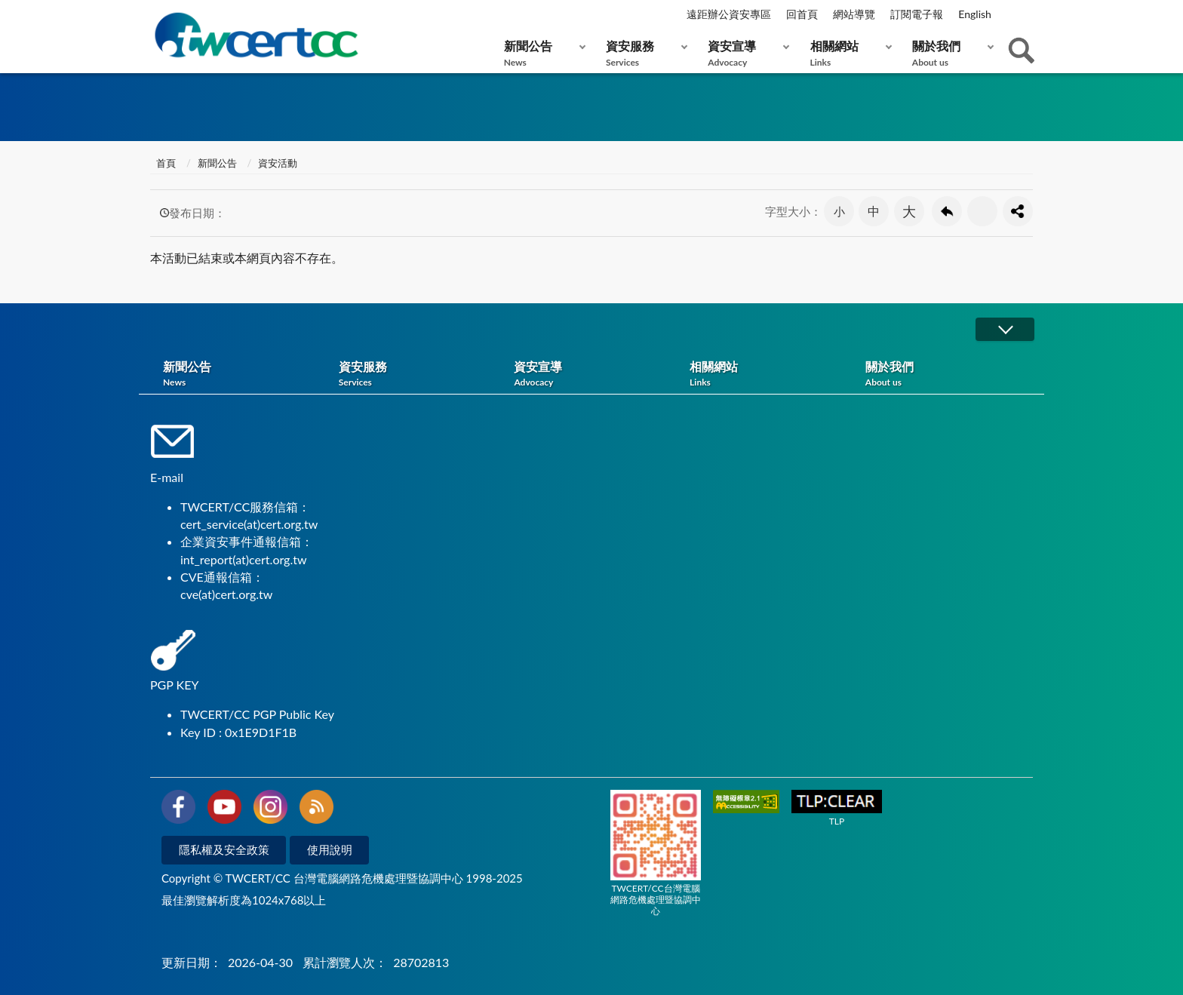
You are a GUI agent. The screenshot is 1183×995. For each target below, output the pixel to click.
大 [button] (909, 211)
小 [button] (839, 211)
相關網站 (847, 53)
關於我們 (949, 53)
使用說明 (329, 849)
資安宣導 (745, 53)
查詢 (1021, 50)
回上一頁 (947, 211)
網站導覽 (854, 14)
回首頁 (802, 14)
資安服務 (643, 53)
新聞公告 (541, 53)
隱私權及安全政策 (224, 849)
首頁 (165, 163)
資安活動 (277, 163)
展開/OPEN (1005, 329)
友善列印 (982, 211)
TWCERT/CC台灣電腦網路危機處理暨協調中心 (655, 853)
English (974, 14)
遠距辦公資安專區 (729, 14)
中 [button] (874, 211)
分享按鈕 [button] (1018, 211)
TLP (836, 808)
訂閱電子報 (916, 14)
